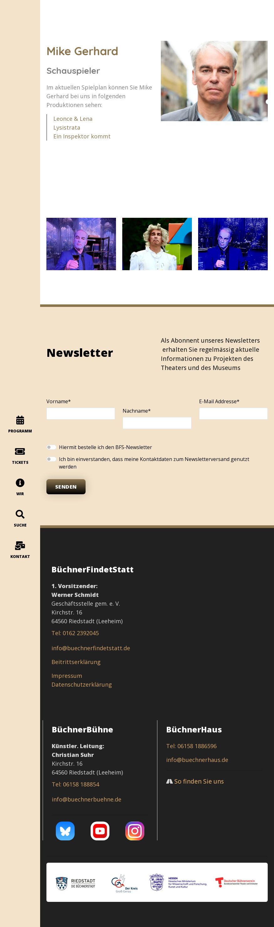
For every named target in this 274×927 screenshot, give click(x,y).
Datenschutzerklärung (81, 684)
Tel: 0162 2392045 (75, 633)
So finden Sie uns (199, 781)
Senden (66, 486)
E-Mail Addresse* (219, 401)
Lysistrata (66, 127)
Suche (20, 519)
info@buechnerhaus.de (197, 760)
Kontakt (20, 550)
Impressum (66, 675)
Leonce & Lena (72, 118)
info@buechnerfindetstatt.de (90, 648)
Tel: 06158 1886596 (191, 746)
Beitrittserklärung (76, 662)
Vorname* (58, 401)
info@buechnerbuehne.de (86, 799)
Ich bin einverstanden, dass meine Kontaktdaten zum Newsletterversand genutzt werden (154, 463)
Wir (20, 487)
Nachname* (137, 410)
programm (20, 425)
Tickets (20, 456)
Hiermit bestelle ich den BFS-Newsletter (105, 447)
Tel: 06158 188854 (75, 784)
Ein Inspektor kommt (82, 136)
